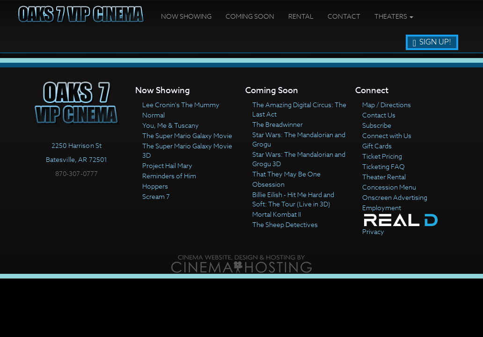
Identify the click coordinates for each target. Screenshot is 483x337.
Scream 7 (156, 196)
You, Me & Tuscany (170, 125)
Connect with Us (386, 135)
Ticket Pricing (382, 156)
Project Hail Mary (167, 165)
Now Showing (186, 16)
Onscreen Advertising (394, 197)
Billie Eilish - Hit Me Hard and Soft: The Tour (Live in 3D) (293, 199)
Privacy (373, 231)
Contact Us (378, 114)
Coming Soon (250, 16)
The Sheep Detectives (285, 224)
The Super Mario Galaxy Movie (187, 135)
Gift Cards (377, 145)
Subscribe (376, 125)
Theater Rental (384, 176)
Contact (344, 16)
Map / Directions (386, 104)
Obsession (268, 184)
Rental (301, 16)
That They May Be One (286, 173)
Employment (381, 207)
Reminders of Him (169, 175)
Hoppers (155, 186)
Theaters (393, 16)
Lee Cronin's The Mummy (181, 104)
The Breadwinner (277, 124)
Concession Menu (389, 187)
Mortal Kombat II (276, 214)
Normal (153, 114)
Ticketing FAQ (383, 166)
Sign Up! (432, 42)
